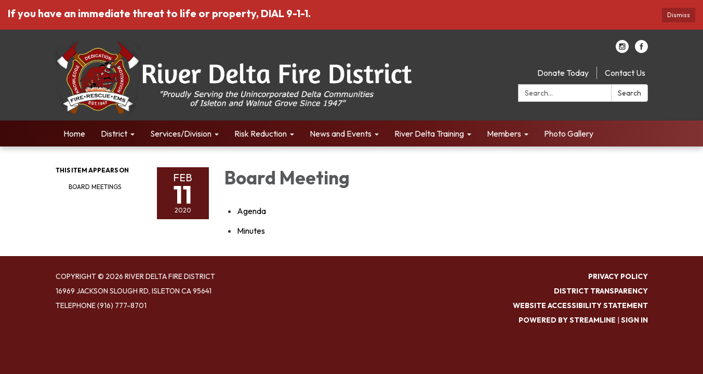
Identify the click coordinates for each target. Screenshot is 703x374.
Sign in (634, 320)
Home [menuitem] (74, 133)
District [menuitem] (114, 133)
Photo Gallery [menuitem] (568, 133)
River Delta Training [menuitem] (429, 133)
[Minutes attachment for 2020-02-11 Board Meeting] (251, 230)
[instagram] (622, 50)
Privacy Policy (618, 276)
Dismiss (678, 15)
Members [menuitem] (504, 133)
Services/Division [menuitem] (180, 133)
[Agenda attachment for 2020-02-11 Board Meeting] (251, 211)
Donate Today (563, 73)
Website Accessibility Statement (580, 305)
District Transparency (601, 291)
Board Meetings (95, 187)
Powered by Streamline (567, 320)
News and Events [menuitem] (341, 133)
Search (629, 93)
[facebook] (641, 50)
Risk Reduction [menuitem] (260, 133)
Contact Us (625, 73)
